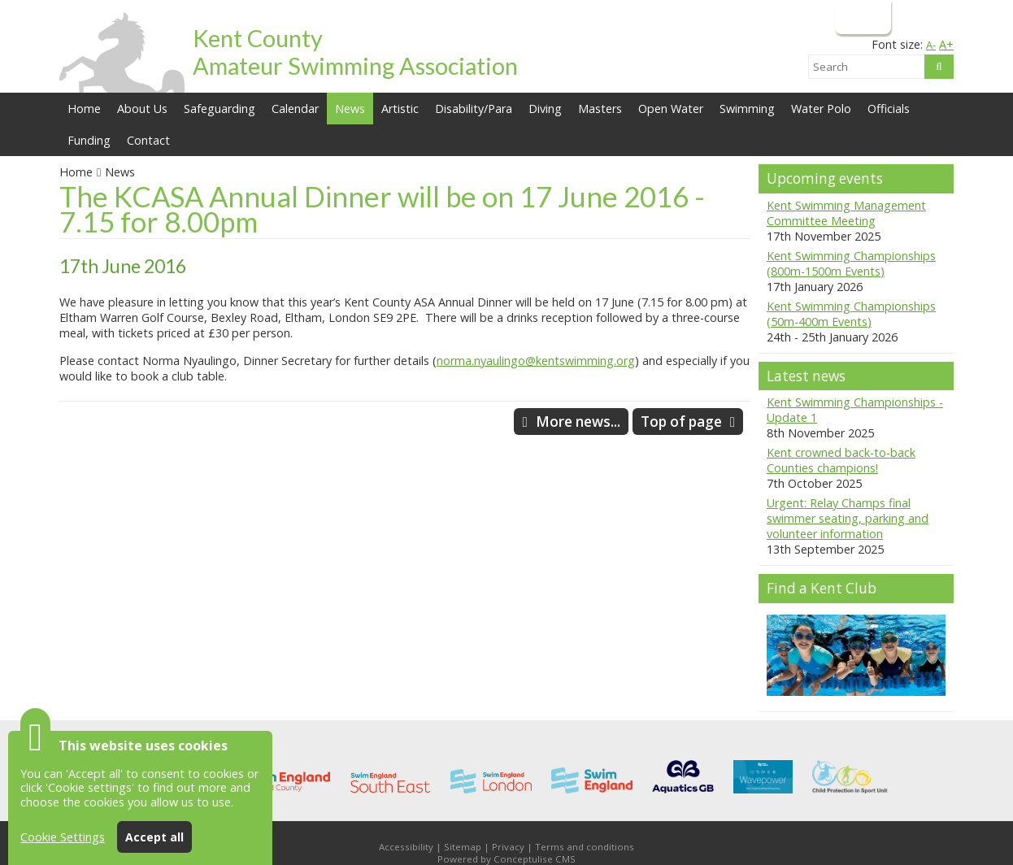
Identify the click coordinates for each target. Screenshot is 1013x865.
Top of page (681, 421)
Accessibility (406, 847)
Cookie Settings (62, 837)
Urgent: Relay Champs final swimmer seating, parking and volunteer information (847, 518)
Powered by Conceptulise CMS (506, 859)
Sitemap (462, 847)
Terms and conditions (584, 847)
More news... (578, 421)
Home (84, 108)
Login (861, 16)
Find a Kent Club (821, 588)
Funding (89, 140)
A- (931, 44)
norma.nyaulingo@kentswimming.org (536, 360)
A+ (946, 44)
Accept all (154, 837)
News (120, 172)
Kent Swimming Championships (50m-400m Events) (851, 313)
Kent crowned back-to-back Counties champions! (841, 460)
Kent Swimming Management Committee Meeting (846, 213)
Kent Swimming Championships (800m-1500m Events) (851, 263)
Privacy (508, 847)
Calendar (295, 108)
